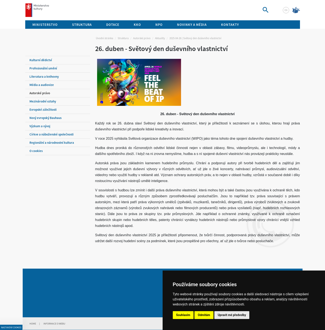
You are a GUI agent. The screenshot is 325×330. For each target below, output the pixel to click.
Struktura (123, 38)
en (286, 10)
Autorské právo (142, 38)
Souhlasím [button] (183, 315)
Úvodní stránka (104, 38)
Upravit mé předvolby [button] (232, 315)
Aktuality (160, 38)
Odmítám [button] (204, 315)
